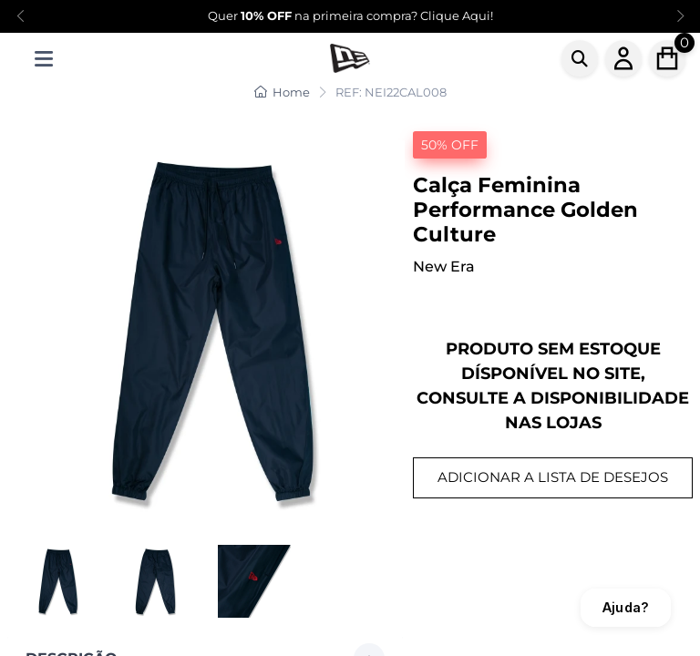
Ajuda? (625, 607)
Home (282, 92)
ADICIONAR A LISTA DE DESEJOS (553, 477)
